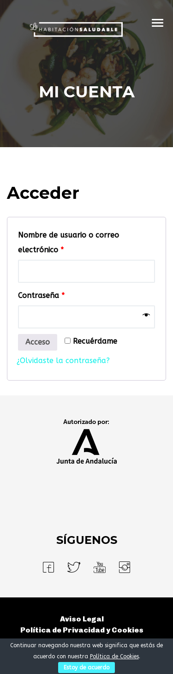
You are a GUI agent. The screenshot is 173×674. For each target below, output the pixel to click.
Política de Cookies (114, 656)
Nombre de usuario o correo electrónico (68, 242)
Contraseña (41, 295)
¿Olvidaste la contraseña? (63, 360)
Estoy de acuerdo (86, 667)
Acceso (37, 342)
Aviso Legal (82, 618)
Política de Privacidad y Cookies (81, 630)
